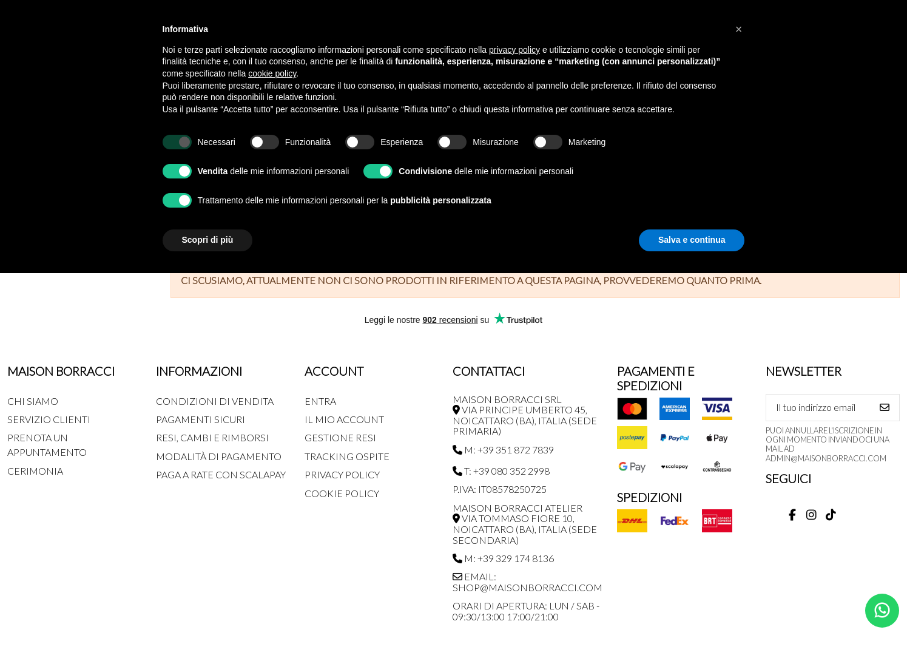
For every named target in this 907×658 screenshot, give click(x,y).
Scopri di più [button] (208, 240)
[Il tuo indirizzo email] (818, 408)
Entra (320, 401)
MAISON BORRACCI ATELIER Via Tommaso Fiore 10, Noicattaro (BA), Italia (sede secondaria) (525, 524)
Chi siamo (32, 401)
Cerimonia (35, 471)
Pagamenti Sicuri (200, 419)
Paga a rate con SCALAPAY (221, 474)
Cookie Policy (342, 493)
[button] (739, 29)
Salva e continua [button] (691, 240)
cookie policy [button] (272, 73)
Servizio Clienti (48, 419)
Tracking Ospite (347, 456)
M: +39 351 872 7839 (503, 449)
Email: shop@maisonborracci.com (527, 582)
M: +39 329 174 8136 (503, 558)
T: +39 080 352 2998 (501, 471)
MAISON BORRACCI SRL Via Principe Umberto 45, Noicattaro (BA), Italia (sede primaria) (525, 415)
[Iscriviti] (884, 408)
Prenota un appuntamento (47, 445)
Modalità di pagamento (219, 456)
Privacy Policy (342, 474)
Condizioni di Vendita (215, 401)
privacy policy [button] (514, 50)
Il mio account (344, 419)
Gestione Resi (340, 437)
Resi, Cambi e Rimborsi (212, 437)
